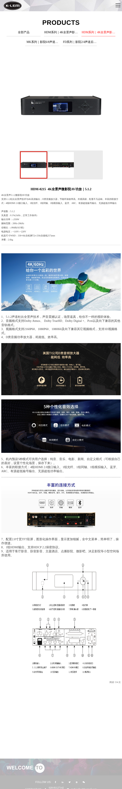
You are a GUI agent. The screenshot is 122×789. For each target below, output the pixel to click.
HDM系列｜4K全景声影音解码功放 (98, 34)
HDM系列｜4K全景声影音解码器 (61, 34)
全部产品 (23, 33)
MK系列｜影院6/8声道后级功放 (42, 44)
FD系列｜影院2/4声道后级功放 (79, 44)
